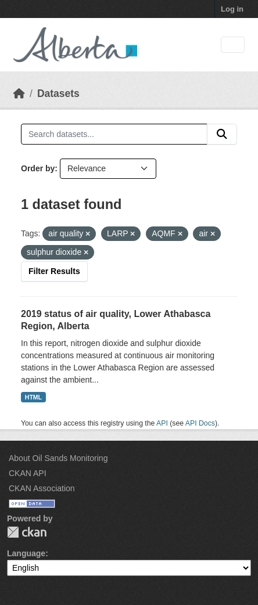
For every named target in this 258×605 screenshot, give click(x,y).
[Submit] (222, 134)
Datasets (58, 93)
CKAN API (27, 473)
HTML (33, 397)
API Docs (200, 423)
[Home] (19, 93)
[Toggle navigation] (233, 45)
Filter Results (54, 271)
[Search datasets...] (114, 134)
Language (26, 553)
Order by (38, 168)
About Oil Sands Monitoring (58, 458)
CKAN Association (42, 488)
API (162, 423)
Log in (232, 9)
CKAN (26, 532)
